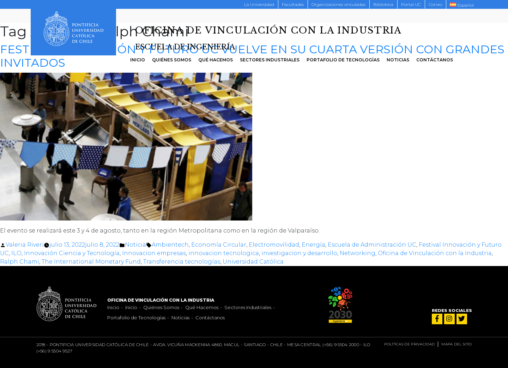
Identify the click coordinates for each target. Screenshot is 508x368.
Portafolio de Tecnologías (343, 59)
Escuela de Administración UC (372, 244)
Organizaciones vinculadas (338, 4)
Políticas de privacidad (409, 344)
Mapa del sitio (456, 344)
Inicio (137, 59)
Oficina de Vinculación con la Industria (435, 253)
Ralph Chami (19, 261)
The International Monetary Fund (91, 261)
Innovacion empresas (154, 253)
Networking (357, 253)
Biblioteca (383, 4)
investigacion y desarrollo (299, 253)
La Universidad (259, 4)
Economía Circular (218, 244)
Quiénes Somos (171, 59)
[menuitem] (462, 4)
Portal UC (411, 4)
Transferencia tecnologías (181, 261)
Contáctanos (434, 59)
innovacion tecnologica (223, 253)
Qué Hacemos (215, 59)
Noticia (135, 244)
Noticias (398, 59)
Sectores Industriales (270, 59)
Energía (313, 244)
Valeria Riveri (25, 244)
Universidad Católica (253, 261)
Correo (435, 4)
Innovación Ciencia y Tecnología (72, 253)
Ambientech (170, 244)
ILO (16, 253)
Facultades (293, 4)
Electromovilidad (274, 244)
